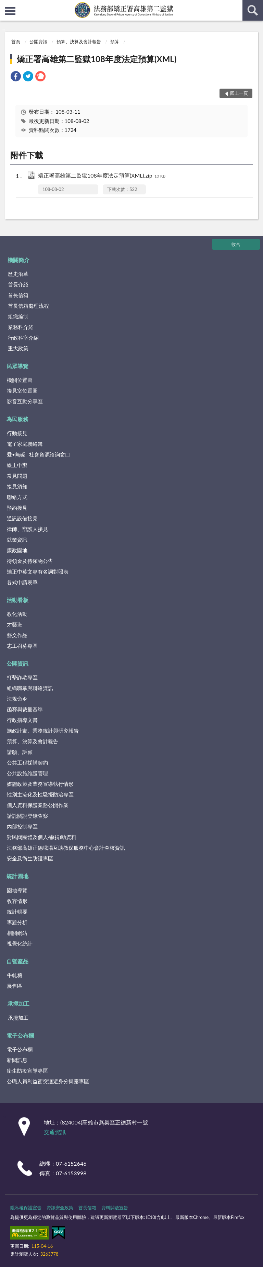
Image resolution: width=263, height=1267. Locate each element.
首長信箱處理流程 (28, 306)
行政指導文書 (22, 720)
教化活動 (17, 614)
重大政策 (18, 348)
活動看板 (17, 600)
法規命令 (17, 698)
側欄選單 (10, 11)
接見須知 (17, 486)
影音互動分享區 (25, 401)
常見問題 (17, 476)
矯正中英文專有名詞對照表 (37, 571)
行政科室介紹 (23, 338)
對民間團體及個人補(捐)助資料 (41, 837)
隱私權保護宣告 (25, 1207)
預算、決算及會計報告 (79, 41)
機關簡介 (18, 260)
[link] (16, 77)
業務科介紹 (21, 327)
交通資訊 (55, 1132)
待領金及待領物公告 (30, 561)
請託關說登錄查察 (27, 816)
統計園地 (17, 876)
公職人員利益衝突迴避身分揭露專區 (48, 1081)
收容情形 (17, 901)
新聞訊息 (17, 1060)
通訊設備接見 (22, 518)
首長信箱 (18, 295)
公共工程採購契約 (27, 762)
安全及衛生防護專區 (30, 858)
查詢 (252, 10)
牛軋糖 (14, 975)
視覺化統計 (20, 943)
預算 (114, 41)
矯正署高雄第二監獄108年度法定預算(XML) (96, 59)
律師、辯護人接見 (27, 529)
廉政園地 (17, 550)
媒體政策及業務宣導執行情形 (40, 784)
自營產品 (17, 961)
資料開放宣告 (114, 1207)
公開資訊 (38, 41)
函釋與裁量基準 (25, 709)
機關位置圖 (20, 380)
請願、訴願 (20, 752)
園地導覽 (17, 890)
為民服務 (17, 419)
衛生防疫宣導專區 (27, 1070)
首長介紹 (18, 284)
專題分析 (17, 922)
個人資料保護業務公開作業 (37, 805)
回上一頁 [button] (239, 93)
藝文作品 (17, 635)
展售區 (14, 986)
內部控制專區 (22, 826)
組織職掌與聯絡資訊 (30, 688)
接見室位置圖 (22, 390)
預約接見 (17, 508)
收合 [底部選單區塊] (235, 244)
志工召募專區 (22, 646)
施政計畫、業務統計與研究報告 (43, 730)
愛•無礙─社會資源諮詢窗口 (38, 454)
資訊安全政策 (60, 1207)
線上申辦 (17, 465)
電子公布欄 (20, 1035)
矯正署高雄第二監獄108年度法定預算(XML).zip (101, 176)
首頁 (15, 41)
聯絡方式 (17, 497)
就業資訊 (17, 539)
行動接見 (17, 433)
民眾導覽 (17, 366)
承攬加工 (18, 1003)
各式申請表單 (22, 582)
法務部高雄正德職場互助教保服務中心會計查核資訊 (66, 848)
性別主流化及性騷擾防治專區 (40, 794)
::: (5, 5)
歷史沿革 (18, 274)
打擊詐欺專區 (22, 677)
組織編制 (18, 316)
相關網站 (17, 933)
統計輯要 (17, 911)
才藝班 (14, 624)
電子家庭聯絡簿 (25, 444)
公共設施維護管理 (27, 773)
